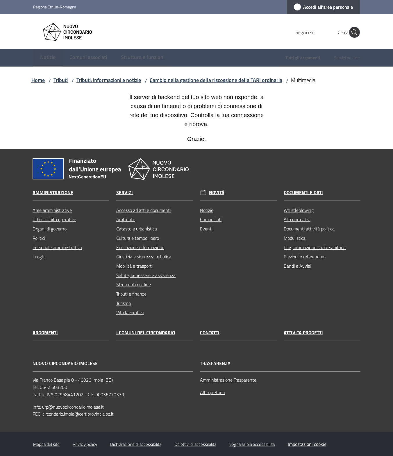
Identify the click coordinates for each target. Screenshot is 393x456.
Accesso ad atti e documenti (143, 210)
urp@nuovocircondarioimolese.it (73, 406)
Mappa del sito (46, 444)
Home (38, 80)
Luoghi (39, 256)
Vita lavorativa (130, 312)
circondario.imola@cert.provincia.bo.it (78, 413)
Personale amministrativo (57, 247)
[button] (353, 32)
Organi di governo (50, 228)
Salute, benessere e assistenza (146, 275)
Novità (216, 192)
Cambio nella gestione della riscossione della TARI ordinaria (216, 80)
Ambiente (125, 219)
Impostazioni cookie (307, 444)
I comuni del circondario (145, 332)
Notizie (206, 210)
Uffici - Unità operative (54, 219)
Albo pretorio (212, 392)
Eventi (206, 228)
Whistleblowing (299, 210)
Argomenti (45, 332)
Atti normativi (297, 219)
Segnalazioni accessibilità (252, 444)
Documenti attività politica (309, 228)
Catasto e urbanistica (136, 228)
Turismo (123, 303)
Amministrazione (53, 192)
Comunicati (210, 219)
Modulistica (295, 238)
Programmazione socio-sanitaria (315, 247)
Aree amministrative (52, 210)
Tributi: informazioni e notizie (108, 80)
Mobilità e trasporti (134, 265)
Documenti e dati (303, 192)
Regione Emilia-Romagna (54, 7)
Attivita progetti (303, 332)
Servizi (124, 192)
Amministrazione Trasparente (228, 379)
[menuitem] (47, 58)
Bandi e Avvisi (297, 265)
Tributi (60, 80)
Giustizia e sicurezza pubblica (143, 256)
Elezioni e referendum (305, 256)
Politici (39, 238)
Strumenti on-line (133, 284)
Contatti (209, 332)
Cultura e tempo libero (137, 238)
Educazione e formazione (140, 247)
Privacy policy (85, 444)
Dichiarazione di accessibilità (135, 444)
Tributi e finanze (131, 293)
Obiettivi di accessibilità (195, 444)
